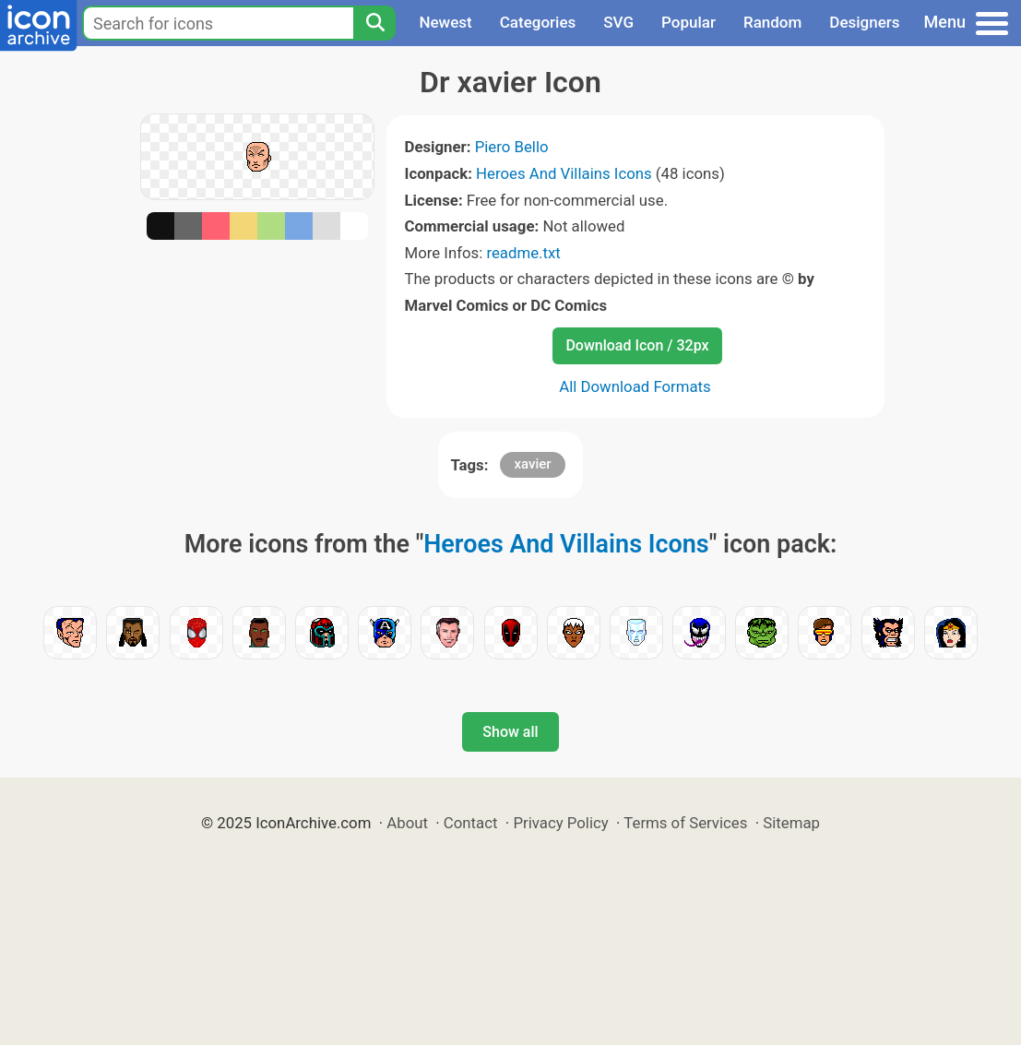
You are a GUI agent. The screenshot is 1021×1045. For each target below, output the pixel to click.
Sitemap (791, 822)
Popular (688, 22)
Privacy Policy (560, 822)
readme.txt (523, 252)
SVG (618, 22)
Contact (471, 822)
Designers (864, 22)
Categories (538, 22)
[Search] (374, 23)
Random (772, 22)
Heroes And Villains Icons (564, 173)
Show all (510, 732)
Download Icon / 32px (636, 345)
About (407, 822)
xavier (532, 464)
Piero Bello (512, 146)
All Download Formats (635, 386)
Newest (445, 22)
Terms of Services (685, 822)
